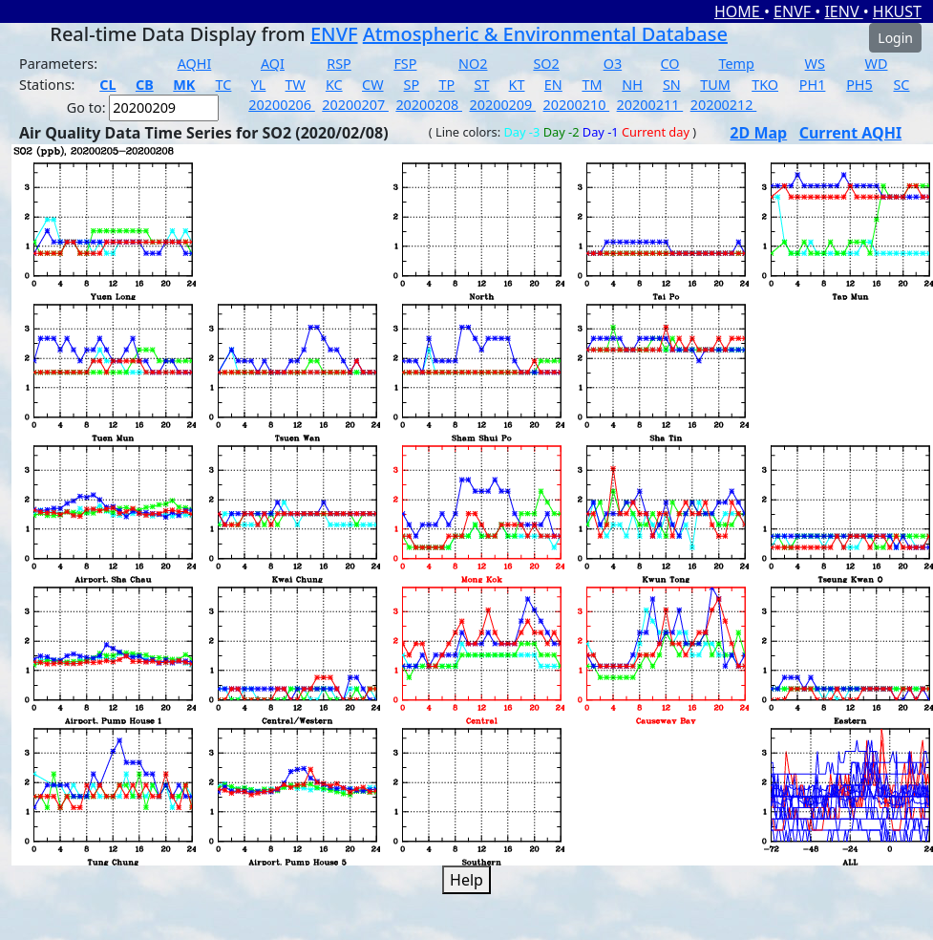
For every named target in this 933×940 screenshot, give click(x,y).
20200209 (502, 105)
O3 (613, 63)
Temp (735, 63)
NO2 (472, 63)
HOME (739, 11)
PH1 (812, 84)
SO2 (546, 63)
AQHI (195, 63)
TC (224, 84)
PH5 (859, 84)
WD (876, 63)
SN (672, 84)
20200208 (428, 105)
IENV (843, 11)
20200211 (650, 105)
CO (670, 63)
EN (553, 84)
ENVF (794, 11)
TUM (715, 84)
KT (517, 84)
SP (412, 84)
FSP (404, 63)
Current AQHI (850, 132)
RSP (339, 63)
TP (446, 84)
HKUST (897, 11)
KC (334, 84)
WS (815, 63)
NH (632, 84)
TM (592, 84)
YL (258, 84)
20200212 (723, 105)
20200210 (576, 105)
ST (481, 84)
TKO (765, 84)
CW (372, 84)
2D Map (758, 132)
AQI (273, 63)
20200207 (355, 105)
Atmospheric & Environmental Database (545, 34)
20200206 (281, 105)
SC (901, 84)
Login (895, 38)
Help (466, 879)
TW (296, 84)
